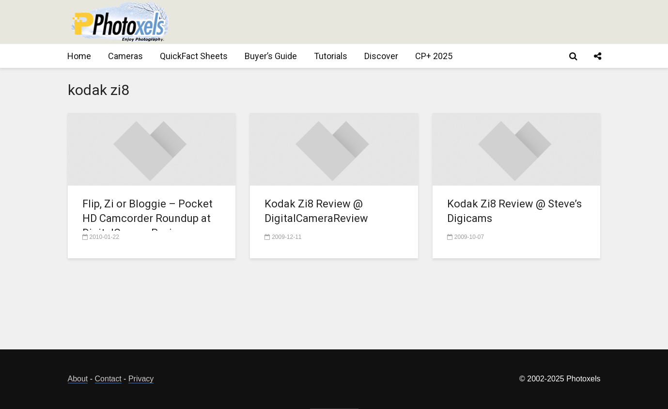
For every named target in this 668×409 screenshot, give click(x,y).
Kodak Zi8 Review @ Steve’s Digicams (514, 211)
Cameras (125, 56)
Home (79, 56)
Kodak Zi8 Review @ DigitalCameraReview (316, 211)
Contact (108, 379)
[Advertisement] (424, 22)
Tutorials (330, 56)
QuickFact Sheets (194, 56)
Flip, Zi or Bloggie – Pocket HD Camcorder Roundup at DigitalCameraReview (147, 218)
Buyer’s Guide (271, 56)
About (78, 379)
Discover (381, 56)
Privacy (141, 379)
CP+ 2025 (433, 56)
